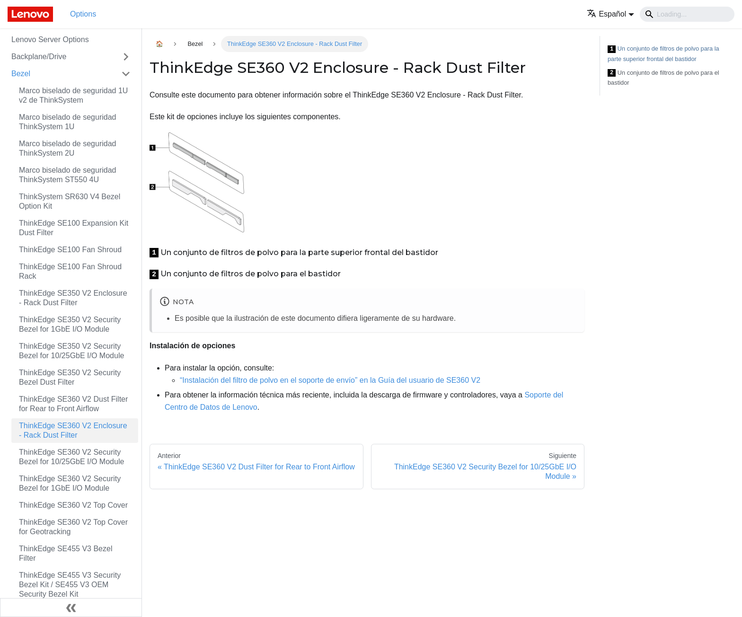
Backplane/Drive (39, 57)
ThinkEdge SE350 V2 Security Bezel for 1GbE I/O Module (70, 324)
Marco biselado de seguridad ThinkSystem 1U (67, 122)
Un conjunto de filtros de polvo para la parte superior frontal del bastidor (663, 53)
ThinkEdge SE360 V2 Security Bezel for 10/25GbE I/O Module (71, 457)
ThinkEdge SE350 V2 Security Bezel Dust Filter (70, 377)
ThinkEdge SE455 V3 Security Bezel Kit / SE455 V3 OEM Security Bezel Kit (70, 584)
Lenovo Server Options (50, 39)
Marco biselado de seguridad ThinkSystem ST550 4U (67, 175)
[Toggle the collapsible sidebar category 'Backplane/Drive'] (126, 56)
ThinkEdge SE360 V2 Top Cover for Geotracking (73, 527)
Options (83, 14)
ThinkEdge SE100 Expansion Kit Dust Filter (73, 228)
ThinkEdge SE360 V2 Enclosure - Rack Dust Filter (73, 430)
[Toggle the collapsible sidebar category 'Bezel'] (126, 73)
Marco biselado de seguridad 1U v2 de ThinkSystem (73, 95)
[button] (610, 14)
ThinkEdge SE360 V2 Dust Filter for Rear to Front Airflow (73, 404)
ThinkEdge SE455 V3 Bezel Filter (65, 553)
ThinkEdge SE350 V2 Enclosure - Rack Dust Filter (73, 298)
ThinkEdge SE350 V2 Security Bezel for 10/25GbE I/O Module (71, 351)
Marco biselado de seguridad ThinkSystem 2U (67, 148)
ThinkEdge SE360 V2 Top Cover (73, 505)
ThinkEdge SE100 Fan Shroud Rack (70, 271)
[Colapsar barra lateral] (71, 607)
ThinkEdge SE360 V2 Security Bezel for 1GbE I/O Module (70, 483)
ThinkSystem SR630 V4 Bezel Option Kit (69, 201)
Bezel (20, 74)
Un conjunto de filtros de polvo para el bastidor (663, 78)
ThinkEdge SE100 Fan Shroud (70, 250)
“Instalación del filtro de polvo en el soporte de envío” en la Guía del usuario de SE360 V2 (330, 380)
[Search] (687, 14)
